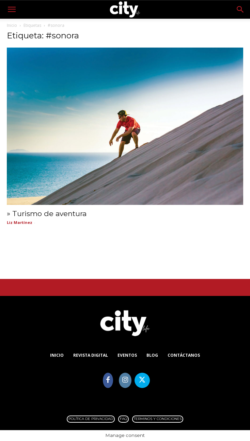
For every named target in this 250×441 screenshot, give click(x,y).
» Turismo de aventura (47, 213)
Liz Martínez (19, 222)
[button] (11, 9)
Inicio (12, 25)
